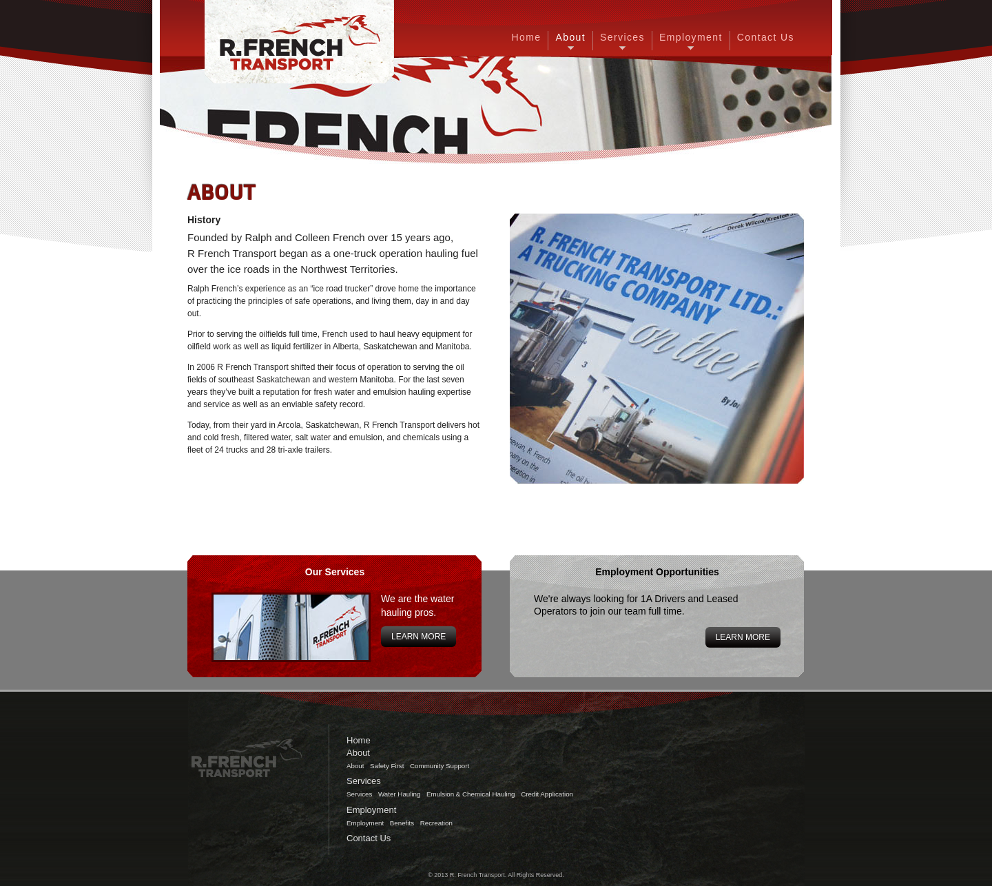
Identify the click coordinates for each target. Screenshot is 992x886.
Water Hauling (399, 794)
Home (526, 37)
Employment (691, 37)
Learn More (418, 636)
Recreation (436, 823)
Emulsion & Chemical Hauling (470, 794)
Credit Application (547, 794)
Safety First (387, 766)
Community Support (439, 766)
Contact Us (765, 37)
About (570, 37)
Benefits (402, 823)
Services (622, 37)
